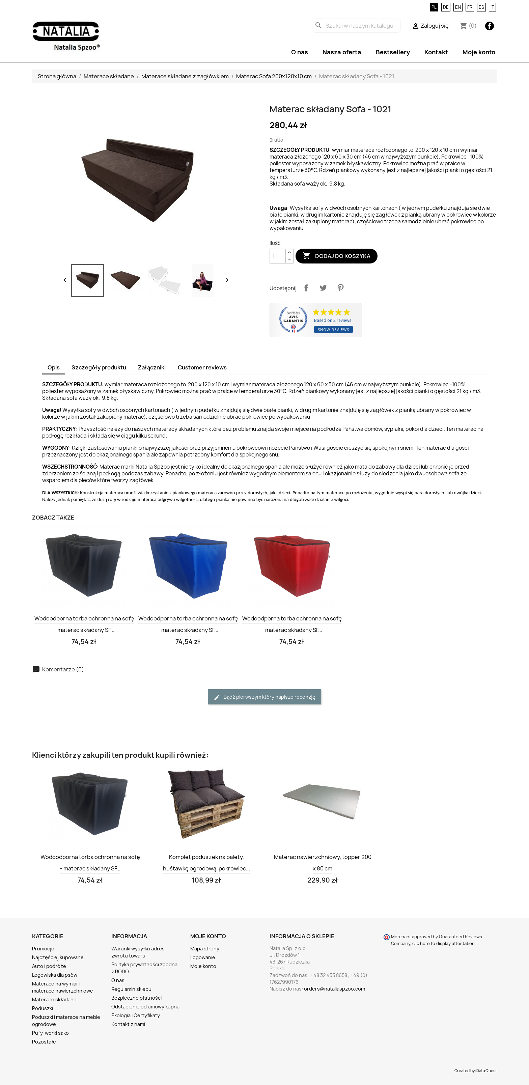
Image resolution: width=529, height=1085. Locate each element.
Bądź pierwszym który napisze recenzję (264, 697)
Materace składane (54, 999)
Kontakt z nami (128, 1024)
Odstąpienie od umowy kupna (145, 1006)
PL (434, 7)
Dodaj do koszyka (336, 256)
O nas (299, 52)
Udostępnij (306, 288)
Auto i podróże (49, 966)
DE (446, 7)
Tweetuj (323, 288)
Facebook (489, 26)
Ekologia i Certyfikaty (135, 1015)
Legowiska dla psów (54, 975)
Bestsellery (393, 52)
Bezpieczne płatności (136, 998)
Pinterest (340, 288)
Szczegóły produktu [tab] (99, 367)
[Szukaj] (356, 26)
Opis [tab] (54, 367)
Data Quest (486, 1071)
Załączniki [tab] (152, 367)
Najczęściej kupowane (58, 957)
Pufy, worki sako (50, 1033)
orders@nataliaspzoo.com (334, 988)
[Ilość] (278, 256)
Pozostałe (44, 1041)
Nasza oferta (342, 52)
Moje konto (479, 52)
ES (481, 7)
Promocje (43, 948)
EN (458, 7)
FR (469, 7)
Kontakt (436, 52)
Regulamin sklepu (131, 989)
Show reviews (333, 329)
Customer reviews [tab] (202, 367)
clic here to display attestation (443, 943)
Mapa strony (204, 948)
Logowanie (202, 957)
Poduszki (42, 1008)
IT (492, 7)
